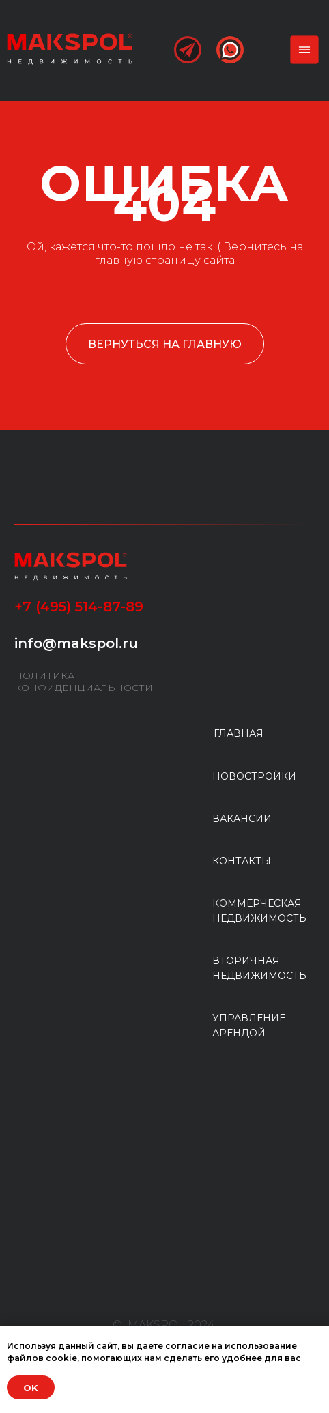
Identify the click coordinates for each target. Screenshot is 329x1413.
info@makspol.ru (76, 643)
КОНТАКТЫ (241, 861)
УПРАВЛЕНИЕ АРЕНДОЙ (248, 1025)
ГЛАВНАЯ (238, 733)
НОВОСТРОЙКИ (254, 776)
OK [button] (30, 1387)
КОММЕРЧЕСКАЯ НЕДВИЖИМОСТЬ (259, 910)
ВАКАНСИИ (242, 819)
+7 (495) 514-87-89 (78, 606)
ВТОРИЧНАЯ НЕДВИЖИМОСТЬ (259, 968)
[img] (69, 49)
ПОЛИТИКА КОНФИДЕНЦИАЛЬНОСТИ (83, 681)
